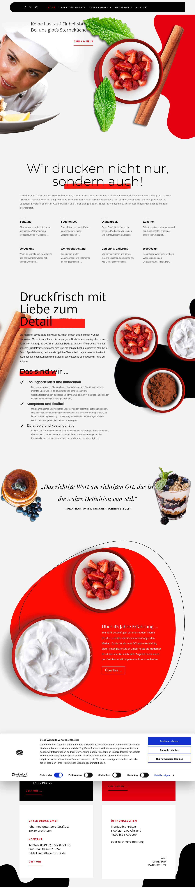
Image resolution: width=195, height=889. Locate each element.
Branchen (122, 7)
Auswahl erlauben (169, 858)
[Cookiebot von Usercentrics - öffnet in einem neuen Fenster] (19, 883)
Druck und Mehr (71, 7)
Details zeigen (162, 883)
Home (51, 7)
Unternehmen (99, 7)
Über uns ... (35, 791)
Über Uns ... (113, 670)
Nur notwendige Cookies (169, 866)
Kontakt (142, 7)
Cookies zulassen (169, 849)
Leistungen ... (119, 787)
